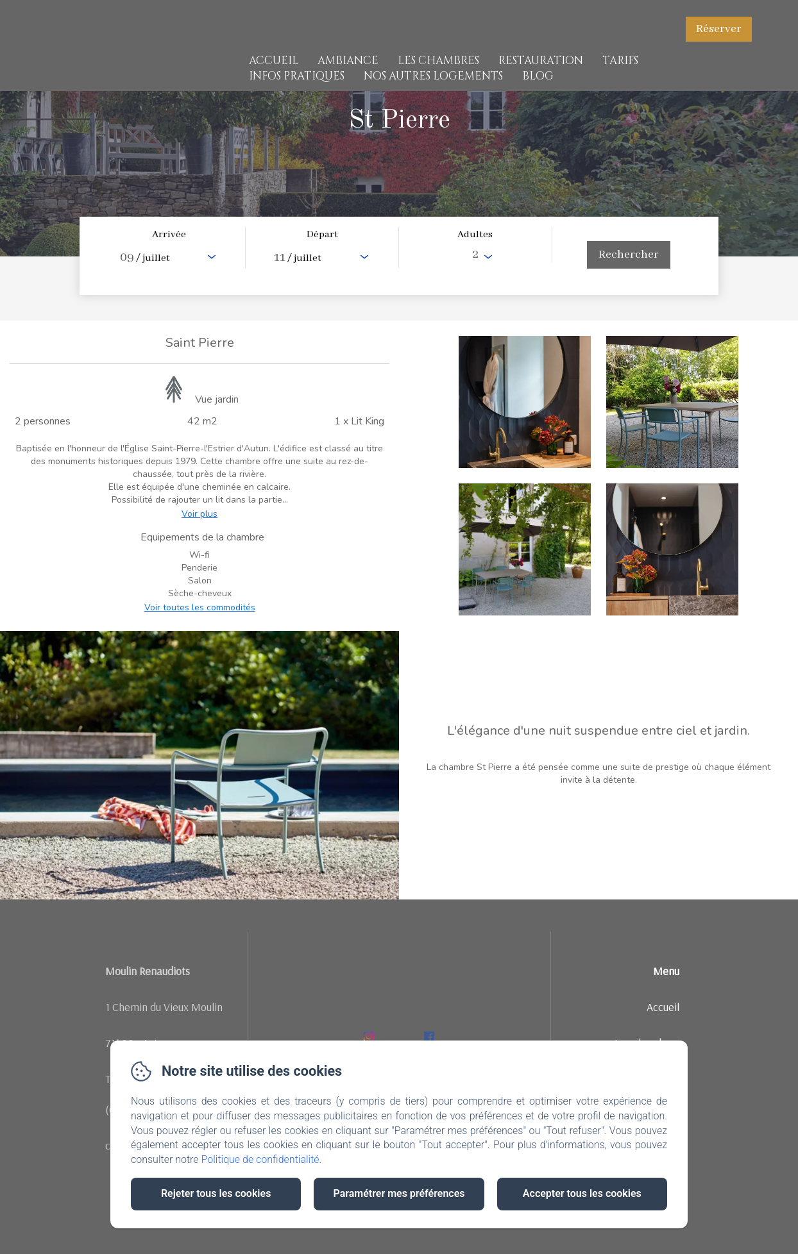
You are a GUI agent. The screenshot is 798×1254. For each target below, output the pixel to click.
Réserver (719, 29)
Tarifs (620, 60)
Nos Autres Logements (433, 76)
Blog (538, 76)
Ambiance (348, 60)
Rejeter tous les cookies (216, 1193)
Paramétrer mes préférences (398, 1193)
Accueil (273, 60)
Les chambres (438, 60)
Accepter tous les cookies (582, 1193)
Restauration (540, 60)
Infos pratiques (296, 76)
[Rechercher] (628, 255)
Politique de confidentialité (260, 1159)
